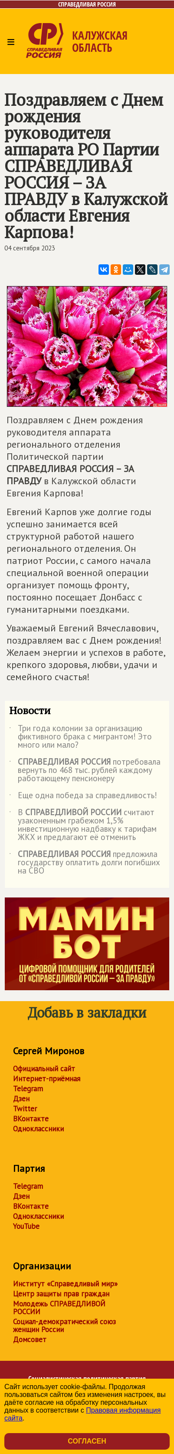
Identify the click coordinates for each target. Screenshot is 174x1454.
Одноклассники (38, 1129)
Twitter (25, 1109)
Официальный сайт (44, 1069)
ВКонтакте (31, 1119)
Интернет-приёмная (46, 1079)
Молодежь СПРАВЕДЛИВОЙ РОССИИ (59, 1308)
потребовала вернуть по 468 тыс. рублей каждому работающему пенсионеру (85, 770)
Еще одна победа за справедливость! (83, 797)
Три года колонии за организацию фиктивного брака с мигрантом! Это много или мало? (80, 737)
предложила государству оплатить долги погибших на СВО (84, 863)
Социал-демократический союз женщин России (64, 1325)
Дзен (21, 1099)
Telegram (28, 1089)
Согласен (87, 1441)
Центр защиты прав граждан (61, 1294)
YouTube (26, 1226)
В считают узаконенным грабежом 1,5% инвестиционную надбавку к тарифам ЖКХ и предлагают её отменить (83, 825)
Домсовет (29, 1339)
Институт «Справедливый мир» (65, 1284)
